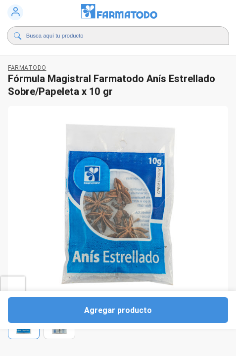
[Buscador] (115, 35)
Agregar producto (118, 310)
